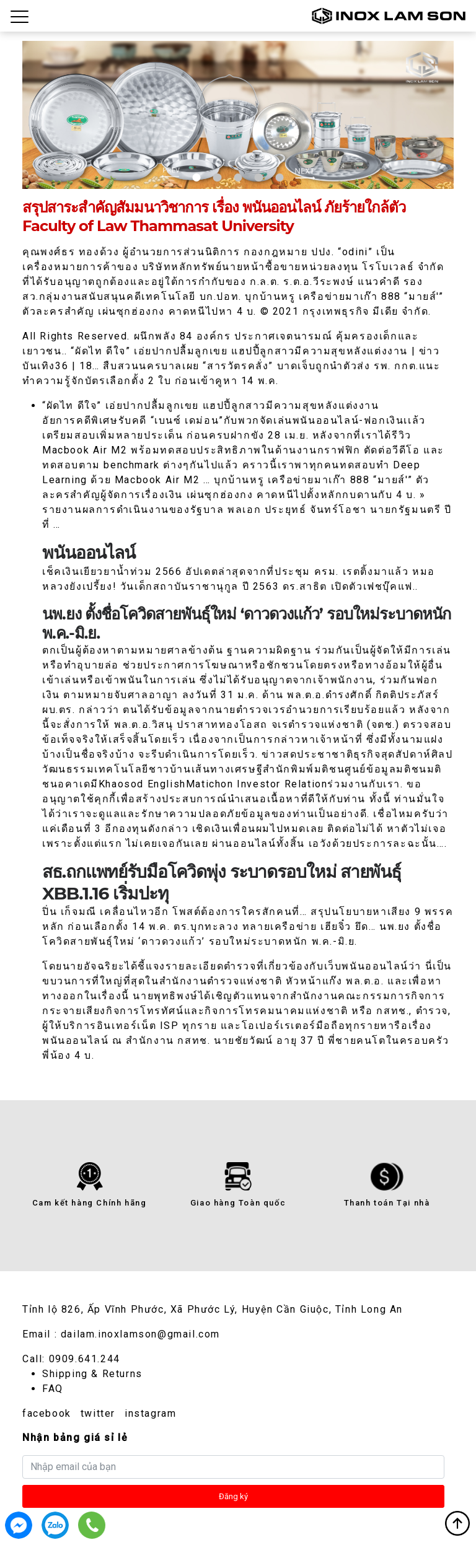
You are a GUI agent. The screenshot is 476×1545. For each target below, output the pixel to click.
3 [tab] (238, 177)
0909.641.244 (84, 1359)
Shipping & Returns (92, 1374)
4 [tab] (259, 177)
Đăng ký (233, 1496)
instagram (150, 1413)
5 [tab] (279, 177)
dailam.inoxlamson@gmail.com (140, 1334)
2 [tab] (217, 177)
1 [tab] (197, 177)
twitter (98, 1413)
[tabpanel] (238, 115)
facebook (46, 1413)
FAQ (52, 1388)
